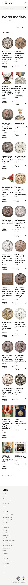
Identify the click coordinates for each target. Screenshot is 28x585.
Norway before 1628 (8, 515)
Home (3, 20)
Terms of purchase (8, 501)
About (4, 506)
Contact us (6, 503)
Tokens (4, 550)
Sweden (5, 525)
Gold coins (5, 530)
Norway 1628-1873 (8, 517)
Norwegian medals (7, 545)
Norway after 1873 (7, 520)
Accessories (6, 563)
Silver (4, 556)
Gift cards (5, 566)
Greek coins (6, 532)
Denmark (5, 522)
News (4, 498)
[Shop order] (14, 32)
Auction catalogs (7, 561)
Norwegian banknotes (8, 540)
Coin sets (5, 553)
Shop (6, 20)
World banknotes (7, 543)
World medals (6, 548)
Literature (5, 558)
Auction (5, 496)
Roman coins (6, 535)
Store (4, 493)
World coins (6, 527)
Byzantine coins (7, 538)
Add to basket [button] (4, 67)
